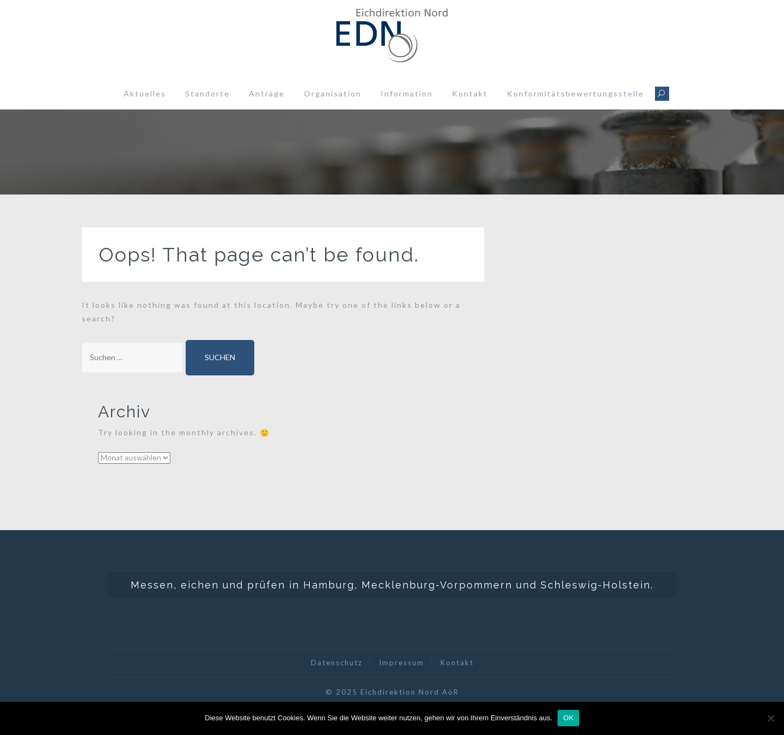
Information (407, 93)
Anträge (267, 93)
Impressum (401, 662)
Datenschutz (337, 662)
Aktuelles (145, 93)
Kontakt (470, 93)
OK (568, 718)
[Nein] (770, 718)
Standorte (207, 93)
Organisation (333, 93)
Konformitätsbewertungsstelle (575, 93)
